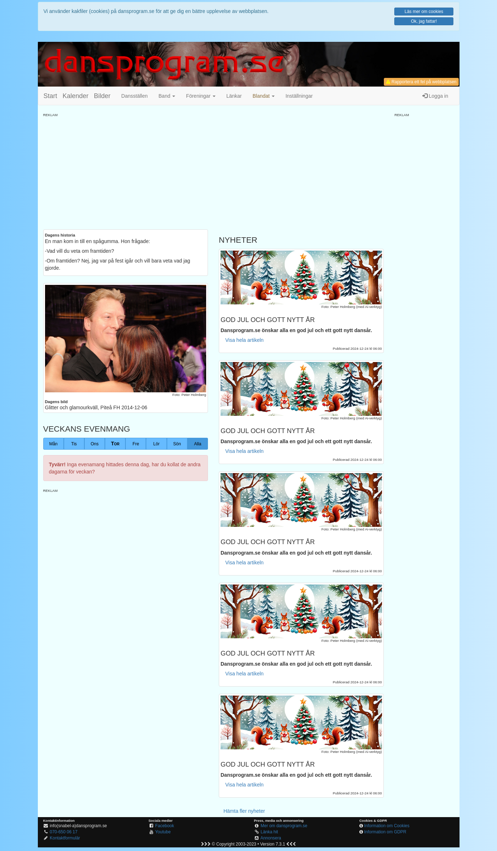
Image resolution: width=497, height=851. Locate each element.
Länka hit (269, 831)
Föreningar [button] (201, 96)
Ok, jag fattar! (424, 21)
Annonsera (270, 838)
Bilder (102, 96)
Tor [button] (115, 443)
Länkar (234, 96)
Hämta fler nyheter (244, 811)
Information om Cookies (386, 825)
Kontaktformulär (65, 838)
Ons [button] (94, 443)
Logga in (435, 96)
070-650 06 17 (63, 831)
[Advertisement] (213, 168)
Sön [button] (177, 443)
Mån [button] (53, 443)
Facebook (164, 825)
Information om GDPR (385, 831)
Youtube (162, 831)
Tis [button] (74, 443)
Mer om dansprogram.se (284, 825)
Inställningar (299, 96)
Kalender (76, 96)
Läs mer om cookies (423, 11)
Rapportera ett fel (421, 81)
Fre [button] (136, 443)
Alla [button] (197, 443)
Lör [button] (156, 443)
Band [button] (167, 96)
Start (50, 96)
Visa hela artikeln (244, 340)
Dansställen (134, 96)
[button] (263, 96)
